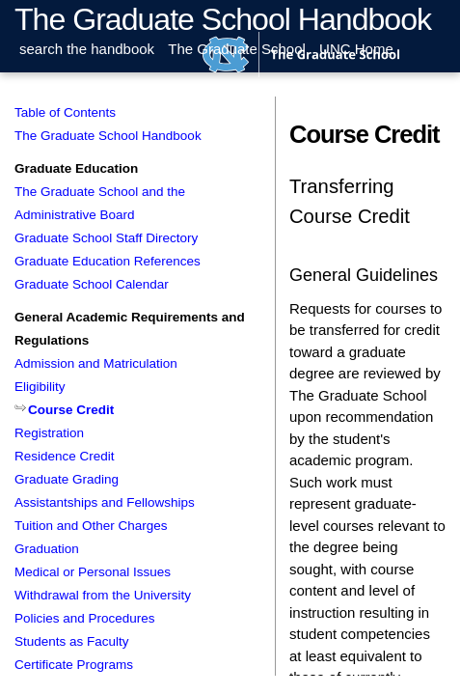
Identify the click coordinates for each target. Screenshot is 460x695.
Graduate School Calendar (91, 284)
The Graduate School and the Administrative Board (99, 203)
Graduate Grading (66, 479)
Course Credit (71, 410)
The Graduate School (237, 49)
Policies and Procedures (84, 618)
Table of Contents (65, 112)
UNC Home (356, 49)
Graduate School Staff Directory (106, 238)
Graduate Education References (107, 261)
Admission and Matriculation (95, 363)
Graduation (46, 549)
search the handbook (86, 49)
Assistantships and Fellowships (104, 502)
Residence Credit (64, 456)
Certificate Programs (73, 664)
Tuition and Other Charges (91, 525)
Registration (49, 433)
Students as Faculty (71, 641)
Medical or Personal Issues (92, 572)
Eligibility (40, 386)
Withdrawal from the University (102, 595)
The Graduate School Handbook (222, 19)
